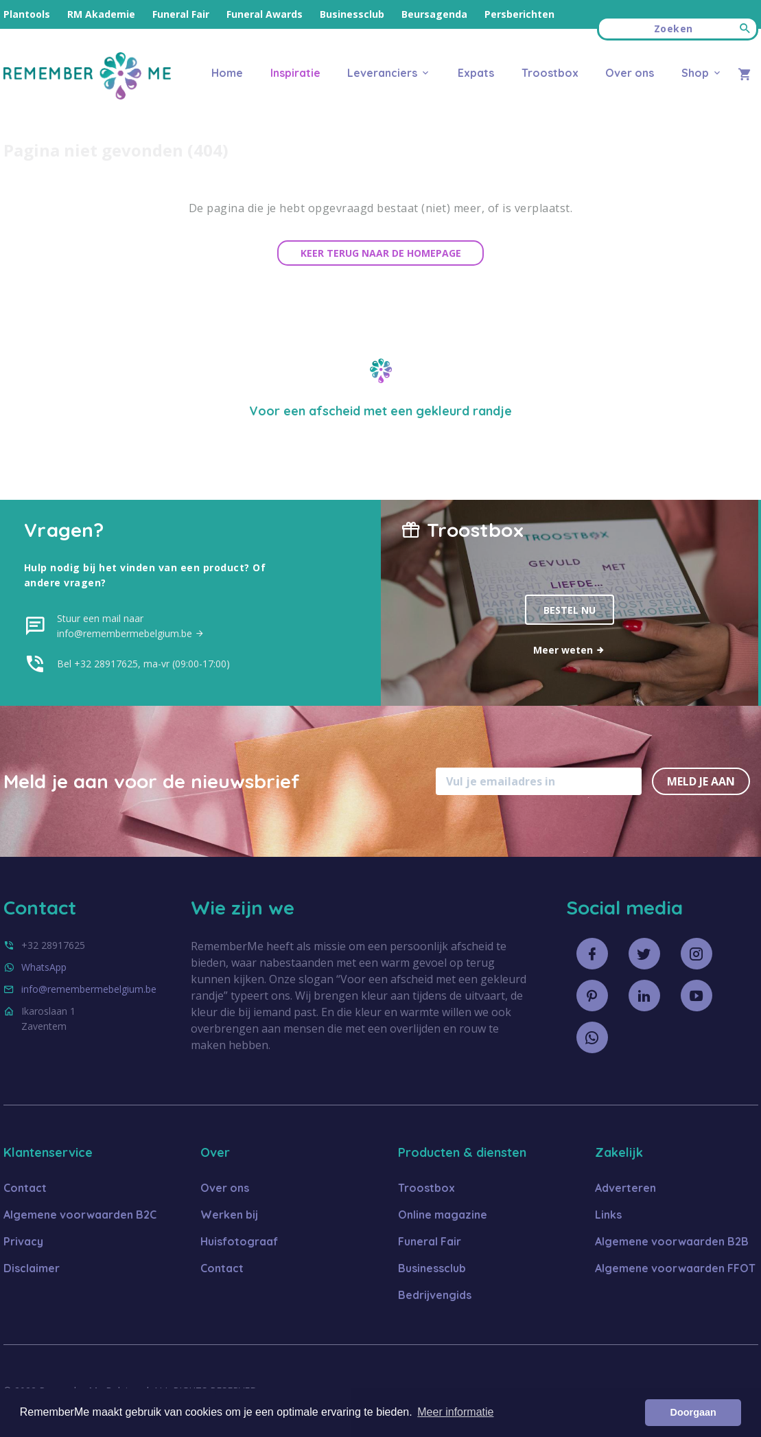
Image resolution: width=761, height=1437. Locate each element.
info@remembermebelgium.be (88, 989)
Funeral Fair (180, 14)
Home (227, 72)
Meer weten (569, 649)
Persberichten (519, 14)
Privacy (23, 1241)
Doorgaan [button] (693, 1412)
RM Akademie (101, 14)
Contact (25, 1188)
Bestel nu (569, 610)
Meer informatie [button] (455, 1412)
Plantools (26, 14)
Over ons (629, 72)
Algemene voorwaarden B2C (79, 1214)
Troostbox (550, 72)
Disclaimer (31, 1268)
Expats (476, 72)
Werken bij (229, 1214)
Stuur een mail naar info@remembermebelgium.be (130, 626)
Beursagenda (434, 14)
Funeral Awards (264, 14)
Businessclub (352, 14)
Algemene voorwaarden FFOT (675, 1268)
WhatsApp (44, 967)
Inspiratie (295, 72)
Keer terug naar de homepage (381, 253)
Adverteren (625, 1188)
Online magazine (442, 1214)
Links (608, 1214)
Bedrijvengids (434, 1295)
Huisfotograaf (239, 1241)
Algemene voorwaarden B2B (672, 1241)
